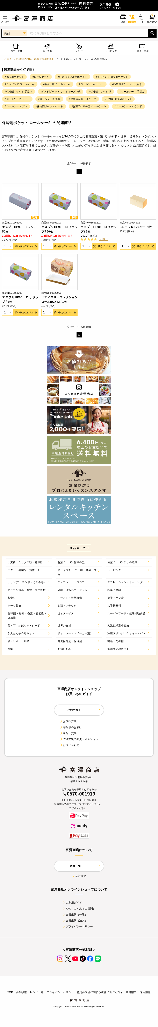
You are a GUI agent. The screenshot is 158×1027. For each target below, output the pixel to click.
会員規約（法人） (75, 920)
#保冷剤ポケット (14, 76)
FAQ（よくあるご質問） (79, 908)
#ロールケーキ (41, 76)
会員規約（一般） (75, 914)
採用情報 (145, 992)
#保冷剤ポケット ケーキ (49, 106)
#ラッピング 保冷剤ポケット (112, 76)
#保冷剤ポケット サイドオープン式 (60, 91)
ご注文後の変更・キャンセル (79, 739)
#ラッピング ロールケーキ (20, 84)
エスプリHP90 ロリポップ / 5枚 (98, 229)
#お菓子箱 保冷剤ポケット (72, 76)
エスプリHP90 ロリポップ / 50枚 (59, 229)
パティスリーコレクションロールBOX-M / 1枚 (59, 299)
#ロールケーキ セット (17, 99)
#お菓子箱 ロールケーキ (56, 84)
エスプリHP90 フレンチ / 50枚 (20, 229)
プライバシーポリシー (78, 926)
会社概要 (79, 875)
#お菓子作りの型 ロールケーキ (89, 106)
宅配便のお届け (71, 727)
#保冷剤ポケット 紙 (100, 91)
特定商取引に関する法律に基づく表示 (100, 992)
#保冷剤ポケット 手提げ (18, 91)
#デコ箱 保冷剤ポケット (118, 99)
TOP (10, 992)
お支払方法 (68, 721)
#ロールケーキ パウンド (128, 106)
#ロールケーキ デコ (16, 106)
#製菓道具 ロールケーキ (82, 99)
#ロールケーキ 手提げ (132, 91)
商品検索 (21, 992)
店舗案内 (131, 992)
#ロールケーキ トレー (91, 84)
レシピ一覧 (37, 992)
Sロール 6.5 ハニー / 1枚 (136, 227)
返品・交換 (68, 733)
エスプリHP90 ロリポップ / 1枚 (20, 299)
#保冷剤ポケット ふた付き (127, 84)
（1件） (103, 239)
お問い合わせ (69, 745)
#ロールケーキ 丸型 (49, 99)
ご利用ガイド (72, 902)
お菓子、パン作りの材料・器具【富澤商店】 (29, 59)
